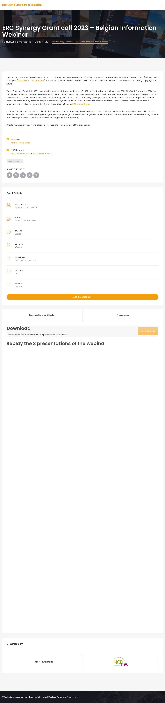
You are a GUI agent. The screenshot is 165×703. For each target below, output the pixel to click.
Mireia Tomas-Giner (20, 142)
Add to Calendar (82, 297)
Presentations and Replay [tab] (42, 315)
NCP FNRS (32, 260)
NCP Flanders (38, 80)
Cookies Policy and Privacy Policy (64, 697)
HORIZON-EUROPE (15, 161)
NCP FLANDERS (21, 260)
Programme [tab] (122, 315)
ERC (17, 273)
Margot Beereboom (20, 153)
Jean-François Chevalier (35, 697)
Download (148, 331)
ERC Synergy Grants (80, 104)
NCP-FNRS (22, 80)
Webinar (18, 247)
